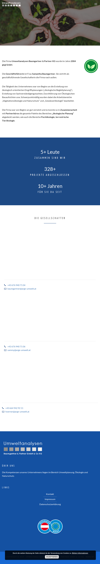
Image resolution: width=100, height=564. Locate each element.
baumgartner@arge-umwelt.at (21, 288)
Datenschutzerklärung (50, 504)
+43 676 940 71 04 (16, 285)
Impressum (50, 499)
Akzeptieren (52, 557)
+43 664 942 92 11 (14, 408)
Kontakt (50, 494)
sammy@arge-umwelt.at (19, 350)
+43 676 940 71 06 (16, 346)
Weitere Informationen (80, 553)
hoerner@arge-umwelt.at (17, 411)
